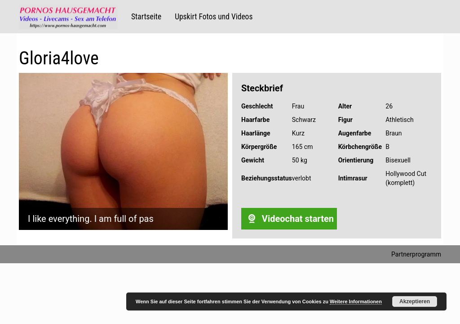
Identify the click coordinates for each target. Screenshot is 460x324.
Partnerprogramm (416, 254)
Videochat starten (289, 218)
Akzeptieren (414, 301)
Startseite (146, 16)
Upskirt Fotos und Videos (213, 16)
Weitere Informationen (356, 301)
